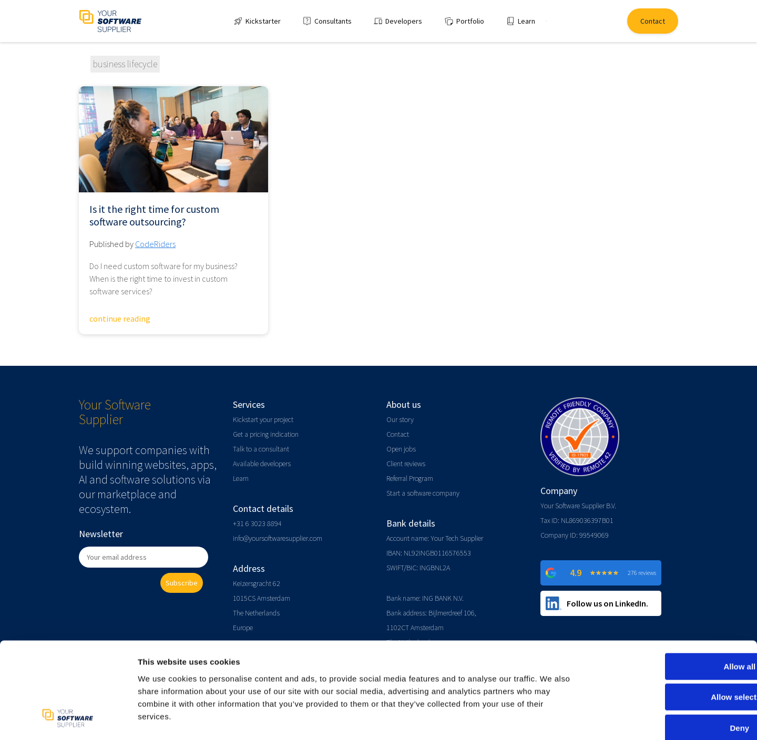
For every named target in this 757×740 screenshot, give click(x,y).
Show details (551, 719)
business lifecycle (125, 64)
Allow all (669, 611)
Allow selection (669, 642)
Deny (669, 673)
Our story (400, 419)
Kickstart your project (263, 419)
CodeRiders (155, 244)
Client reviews (405, 463)
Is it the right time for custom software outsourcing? (154, 215)
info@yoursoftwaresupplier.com (277, 538)
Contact (397, 434)
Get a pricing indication (266, 434)
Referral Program (409, 478)
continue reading (119, 318)
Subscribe (182, 583)
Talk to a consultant (261, 449)
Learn (241, 478)
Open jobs (401, 449)
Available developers (262, 463)
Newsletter (101, 534)
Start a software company (422, 493)
